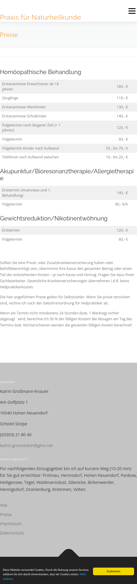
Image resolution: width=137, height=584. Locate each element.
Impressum (11, 523)
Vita (3, 505)
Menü (131, 10)
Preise (6, 514)
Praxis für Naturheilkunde (40, 17)
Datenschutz (12, 533)
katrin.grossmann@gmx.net (26, 445)
